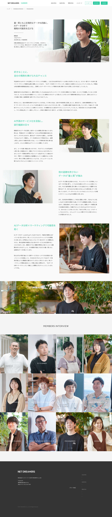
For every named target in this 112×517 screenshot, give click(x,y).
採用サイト (75, 471)
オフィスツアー (78, 494)
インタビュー (77, 484)
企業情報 (56, 474)
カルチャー (77, 477)
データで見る (77, 479)
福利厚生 (76, 491)
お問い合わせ (57, 484)
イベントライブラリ (79, 496)
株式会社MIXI (57, 487)
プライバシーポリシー (89, 506)
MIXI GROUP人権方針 (58, 495)
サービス (56, 478)
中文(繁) (89, 478)
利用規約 (81, 506)
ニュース (56, 481)
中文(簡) (89, 474)
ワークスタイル (78, 486)
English (89, 471)
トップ (55, 471)
